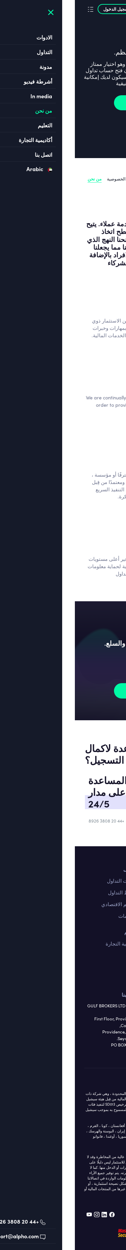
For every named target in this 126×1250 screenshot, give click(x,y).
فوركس (109, 943)
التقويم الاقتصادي (44, 904)
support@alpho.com (84, 821)
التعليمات (53, 915)
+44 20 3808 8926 (31, 821)
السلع (111, 967)
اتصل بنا (108, 869)
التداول (55, 869)
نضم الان (65, 103)
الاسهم (109, 955)
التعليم (56, 931)
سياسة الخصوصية (48, 179)
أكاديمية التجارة (47, 943)
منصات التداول (47, 880)
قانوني (111, 179)
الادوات (109, 931)
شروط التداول (48, 892)
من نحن (20, 178)
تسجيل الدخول (44, 9)
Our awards (105, 185)
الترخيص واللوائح (85, 179)
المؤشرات (106, 978)
